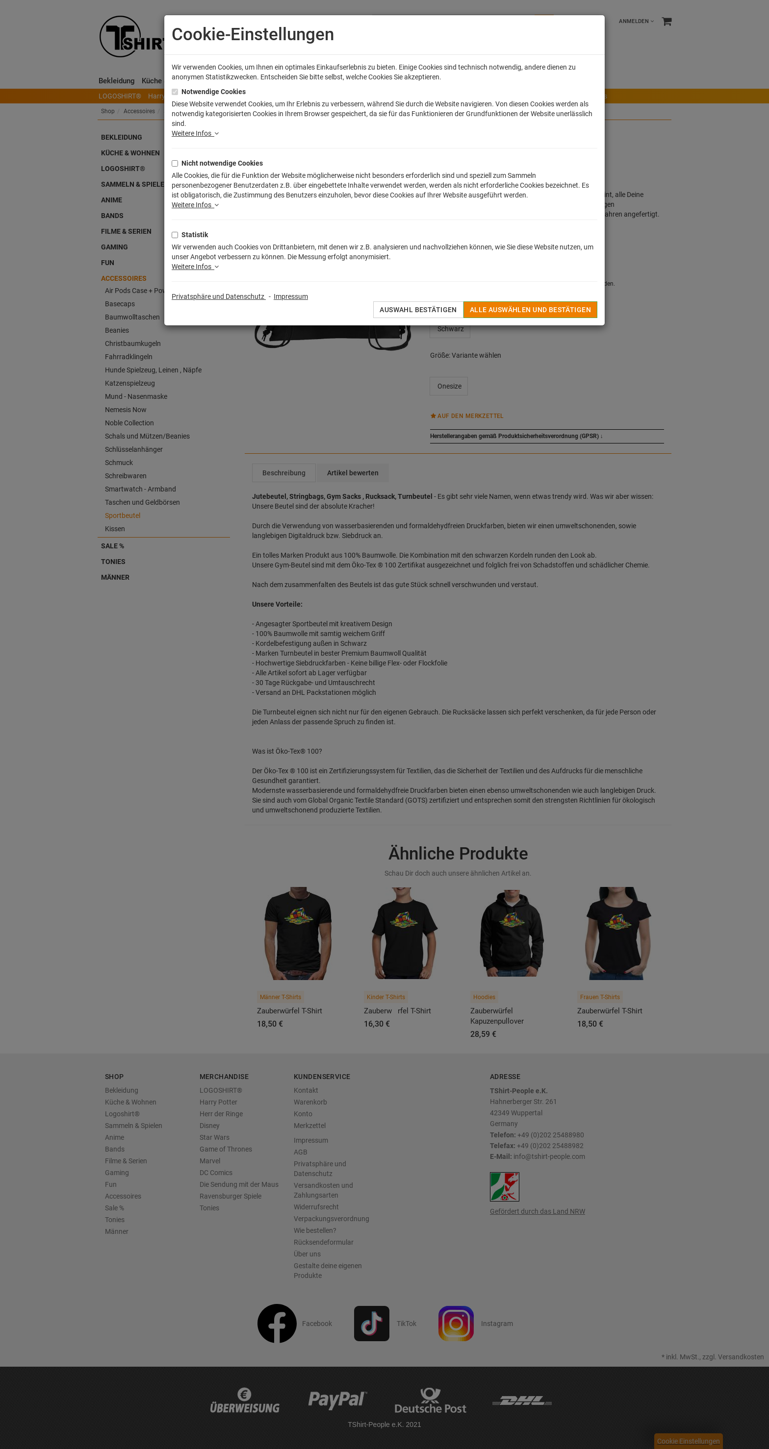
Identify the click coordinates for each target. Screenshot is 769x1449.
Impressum (291, 296)
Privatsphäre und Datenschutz (219, 296)
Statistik (194, 235)
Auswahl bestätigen (418, 310)
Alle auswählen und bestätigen (530, 310)
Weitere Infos (195, 133)
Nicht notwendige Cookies (222, 163)
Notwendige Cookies (213, 92)
